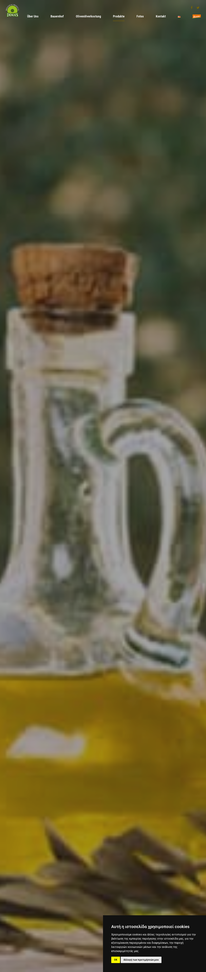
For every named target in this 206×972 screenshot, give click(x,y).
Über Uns (33, 16)
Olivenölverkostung (88, 16)
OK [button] (115, 959)
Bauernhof (57, 16)
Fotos (140, 16)
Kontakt (161, 16)
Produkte (118, 16)
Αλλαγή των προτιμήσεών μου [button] (141, 959)
